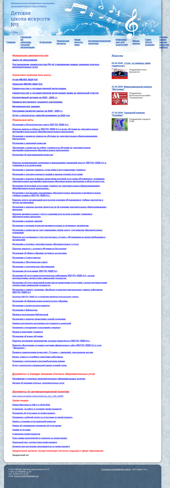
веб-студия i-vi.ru (139, 469)
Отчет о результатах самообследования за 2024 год (41, 115)
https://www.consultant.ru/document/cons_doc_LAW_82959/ (37, 396)
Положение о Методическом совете (29, 262)
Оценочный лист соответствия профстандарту (34, 442)
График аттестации (21, 430)
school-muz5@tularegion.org (26, 476)
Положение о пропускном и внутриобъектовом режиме (38, 361)
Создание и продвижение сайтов (116, 469)
